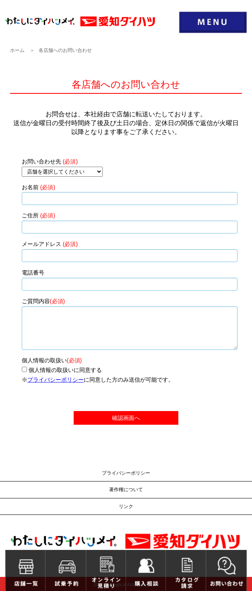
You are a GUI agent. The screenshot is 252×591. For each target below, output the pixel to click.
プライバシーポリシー (55, 379)
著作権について (126, 489)
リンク (126, 506)
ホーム (17, 50)
